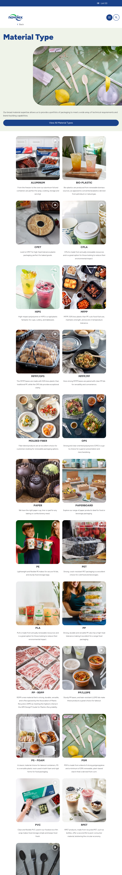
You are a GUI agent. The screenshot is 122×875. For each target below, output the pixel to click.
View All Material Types (61, 122)
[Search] (116, 17)
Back (20, 24)
